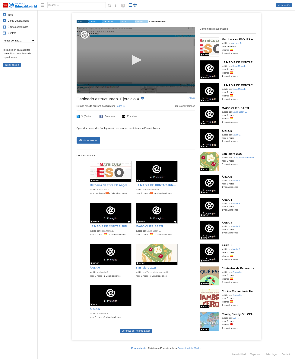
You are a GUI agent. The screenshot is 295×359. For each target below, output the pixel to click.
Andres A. (105, 189)
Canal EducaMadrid (18, 20)
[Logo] (84, 35)
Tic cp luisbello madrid (157, 272)
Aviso (271, 354)
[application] (136, 60)
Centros (12, 33)
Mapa (255, 354)
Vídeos (139, 21)
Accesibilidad (238, 354)
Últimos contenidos (18, 27)
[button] (135, 60)
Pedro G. (126, 21)
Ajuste (192, 97)
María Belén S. (154, 231)
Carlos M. (237, 272)
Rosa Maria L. (153, 189)
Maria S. (104, 272)
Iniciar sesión (284, 5)
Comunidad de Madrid (189, 348)
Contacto (286, 354)
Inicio (10, 14)
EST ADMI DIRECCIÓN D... (109, 21)
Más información (88, 140)
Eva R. (236, 318)
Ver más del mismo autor (136, 330)
